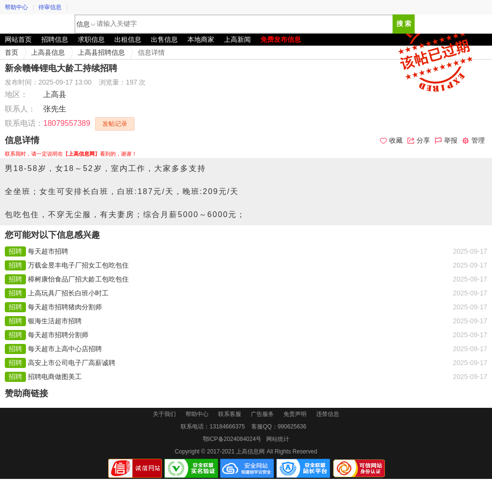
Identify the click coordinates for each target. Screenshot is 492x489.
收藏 (391, 140)
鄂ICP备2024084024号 (232, 439)
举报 (446, 140)
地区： (16, 94)
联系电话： (24, 123)
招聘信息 (54, 39)
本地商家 (200, 39)
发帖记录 (114, 123)
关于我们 (164, 414)
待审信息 (50, 7)
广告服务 (262, 414)
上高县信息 (48, 52)
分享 (418, 140)
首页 (11, 52)
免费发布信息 (280, 39)
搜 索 (404, 23)
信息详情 (151, 52)
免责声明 (295, 414)
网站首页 (18, 39)
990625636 (292, 426)
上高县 (54, 94)
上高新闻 (237, 39)
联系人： (20, 109)
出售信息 (164, 39)
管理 (473, 140)
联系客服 (229, 414)
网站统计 (277, 439)
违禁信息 (327, 414)
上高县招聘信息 (101, 52)
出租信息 (127, 39)
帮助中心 (16, 7)
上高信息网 (36, 24)
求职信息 (91, 39)
